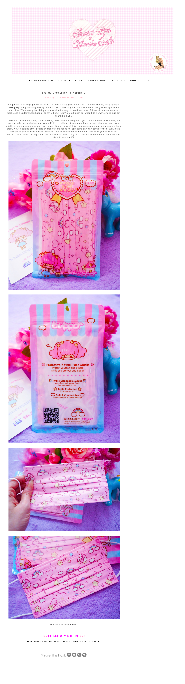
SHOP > (135, 80)
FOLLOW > (119, 80)
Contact (150, 80)
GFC (86, 641)
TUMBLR (95, 641)
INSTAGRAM (60, 641)
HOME (78, 80)
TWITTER (47, 641)
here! (72, 624)
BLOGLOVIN (33, 641)
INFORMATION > (97, 80)
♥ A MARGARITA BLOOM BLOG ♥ (50, 80)
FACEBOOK (75, 641)
